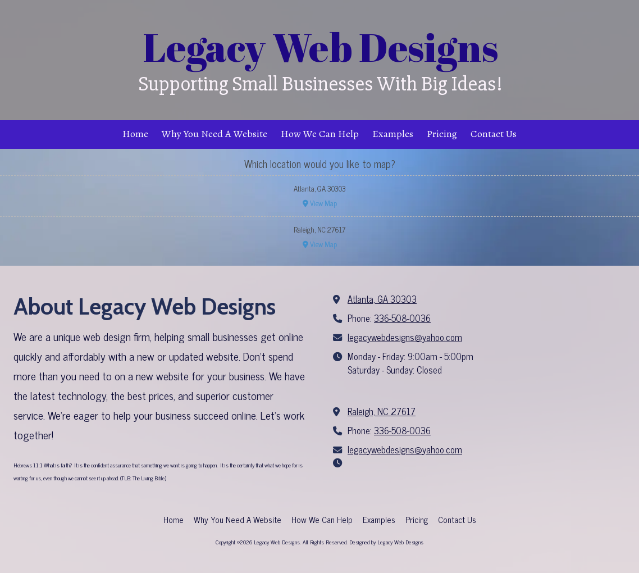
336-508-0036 (402, 318)
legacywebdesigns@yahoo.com (405, 337)
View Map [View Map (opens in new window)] (320, 203)
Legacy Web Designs (320, 47)
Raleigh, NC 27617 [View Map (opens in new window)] (382, 411)
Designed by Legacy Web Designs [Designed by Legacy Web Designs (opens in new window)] (386, 542)
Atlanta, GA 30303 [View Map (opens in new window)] (382, 299)
